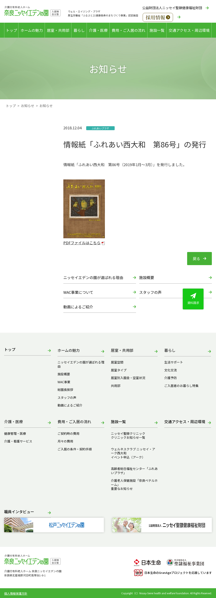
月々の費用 (65, 441)
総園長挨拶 (65, 390)
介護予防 (170, 378)
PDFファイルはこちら (82, 242)
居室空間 (117, 362)
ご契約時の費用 (70, 433)
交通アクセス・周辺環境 (189, 30)
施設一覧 (157, 30)
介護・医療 (98, 30)
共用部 (115, 386)
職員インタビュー (19, 511)
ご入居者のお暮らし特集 (181, 386)
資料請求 (193, 299)
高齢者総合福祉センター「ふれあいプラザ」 (134, 471)
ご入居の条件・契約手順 (75, 449)
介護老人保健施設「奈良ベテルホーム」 (134, 482)
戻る (196, 258)
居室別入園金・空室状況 (128, 378)
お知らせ (27, 105)
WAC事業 (64, 382)
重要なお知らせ (122, 489)
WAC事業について (78, 292)
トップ (11, 30)
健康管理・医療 (15, 433)
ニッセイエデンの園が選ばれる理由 (93, 277)
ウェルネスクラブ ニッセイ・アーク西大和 (133, 451)
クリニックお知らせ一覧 (128, 437)
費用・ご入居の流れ (128, 30)
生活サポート (173, 362)
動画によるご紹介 (78, 306)
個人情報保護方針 (15, 593)
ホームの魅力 (32, 30)
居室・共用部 (58, 30)
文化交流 (170, 370)
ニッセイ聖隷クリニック (128, 433)
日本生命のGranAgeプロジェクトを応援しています (173, 572)
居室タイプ (118, 370)
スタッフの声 (150, 292)
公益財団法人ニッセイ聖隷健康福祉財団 (172, 7)
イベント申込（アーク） (128, 457)
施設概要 (146, 277)
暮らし (79, 30)
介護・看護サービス (18, 441)
